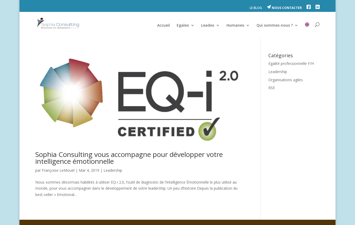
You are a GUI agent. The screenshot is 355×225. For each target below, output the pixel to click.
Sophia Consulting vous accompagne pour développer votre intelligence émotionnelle (129, 158)
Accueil (163, 25)
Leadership (112, 170)
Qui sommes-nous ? (275, 25)
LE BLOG (256, 8)
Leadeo (207, 25)
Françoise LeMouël (58, 170)
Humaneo (235, 25)
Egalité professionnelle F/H (291, 63)
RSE (271, 87)
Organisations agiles (285, 79)
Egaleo (183, 25)
